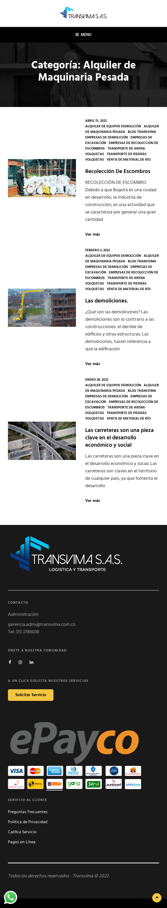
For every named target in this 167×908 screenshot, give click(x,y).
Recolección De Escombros (117, 171)
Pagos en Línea (21, 842)
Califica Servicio (22, 832)
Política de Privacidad (27, 822)
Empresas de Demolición (106, 137)
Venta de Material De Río (129, 159)
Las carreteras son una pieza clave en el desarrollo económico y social (119, 438)
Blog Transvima (142, 132)
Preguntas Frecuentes (28, 812)
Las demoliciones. (106, 301)
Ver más (92, 234)
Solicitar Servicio (30, 695)
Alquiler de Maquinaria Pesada (122, 129)
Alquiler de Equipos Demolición (113, 126)
